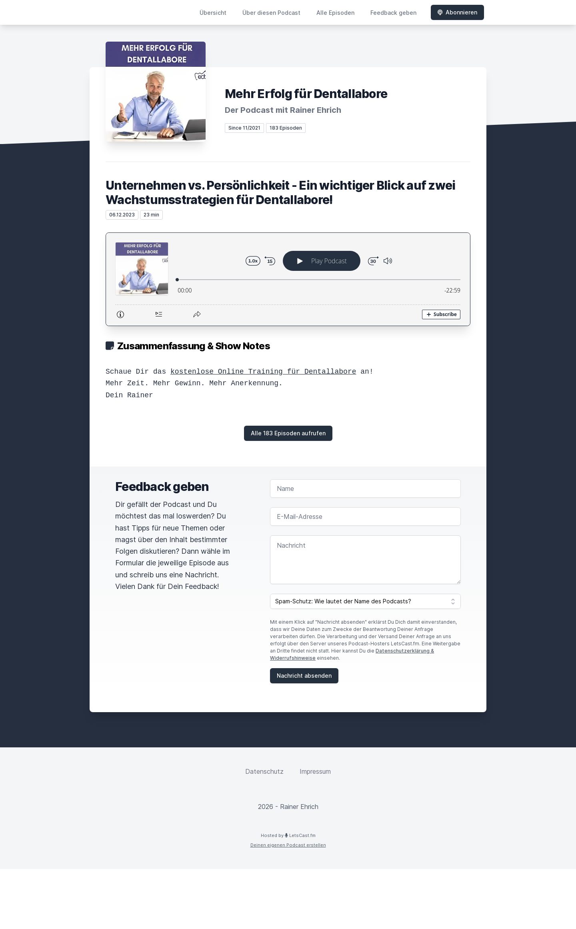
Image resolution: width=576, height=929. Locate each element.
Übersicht (213, 12)
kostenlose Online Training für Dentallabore (263, 372)
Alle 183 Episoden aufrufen (288, 433)
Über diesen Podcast (271, 12)
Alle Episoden (335, 12)
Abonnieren (457, 12)
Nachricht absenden (304, 675)
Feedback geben (393, 12)
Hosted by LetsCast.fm (288, 835)
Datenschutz (264, 771)
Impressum (315, 771)
